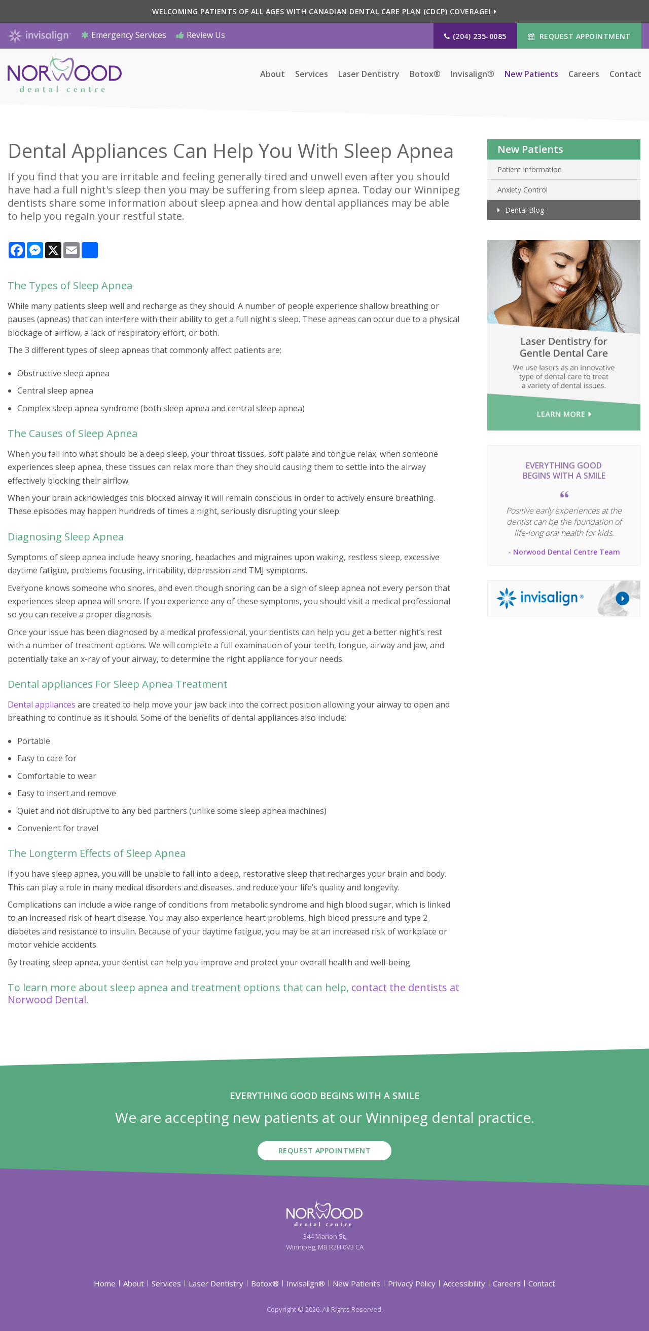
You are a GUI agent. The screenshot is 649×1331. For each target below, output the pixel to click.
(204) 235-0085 (480, 36)
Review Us (200, 35)
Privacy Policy (412, 1283)
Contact (625, 75)
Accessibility (464, 1283)
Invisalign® (472, 75)
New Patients (531, 75)
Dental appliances (42, 704)
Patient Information (529, 169)
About (272, 75)
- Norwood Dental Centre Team (564, 552)
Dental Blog (524, 210)
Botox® (425, 75)
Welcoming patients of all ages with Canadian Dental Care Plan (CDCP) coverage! (321, 11)
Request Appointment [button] (584, 36)
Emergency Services (123, 35)
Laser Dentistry (369, 75)
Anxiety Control (522, 189)
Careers (583, 75)
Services (311, 75)
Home (105, 1283)
